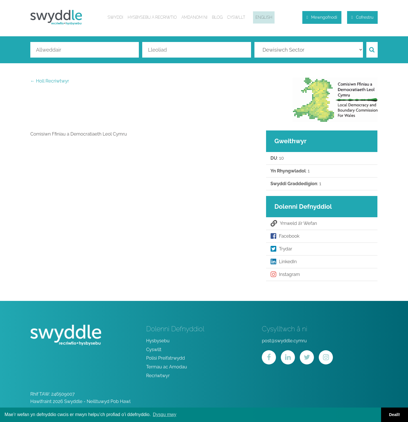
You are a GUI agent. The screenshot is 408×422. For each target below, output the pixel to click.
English (263, 17)
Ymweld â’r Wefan (294, 223)
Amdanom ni (194, 17)
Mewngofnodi (322, 17)
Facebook (285, 236)
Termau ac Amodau (166, 367)
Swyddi (115, 17)
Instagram (285, 274)
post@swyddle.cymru (284, 340)
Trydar (281, 249)
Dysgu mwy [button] (164, 414)
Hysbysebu (158, 340)
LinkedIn (284, 261)
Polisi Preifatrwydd (165, 358)
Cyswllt (236, 17)
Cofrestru (362, 17)
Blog (217, 17)
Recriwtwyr (158, 375)
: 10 (277, 158)
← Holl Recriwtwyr (49, 81)
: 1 (290, 171)
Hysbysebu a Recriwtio (152, 17)
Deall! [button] (394, 414)
